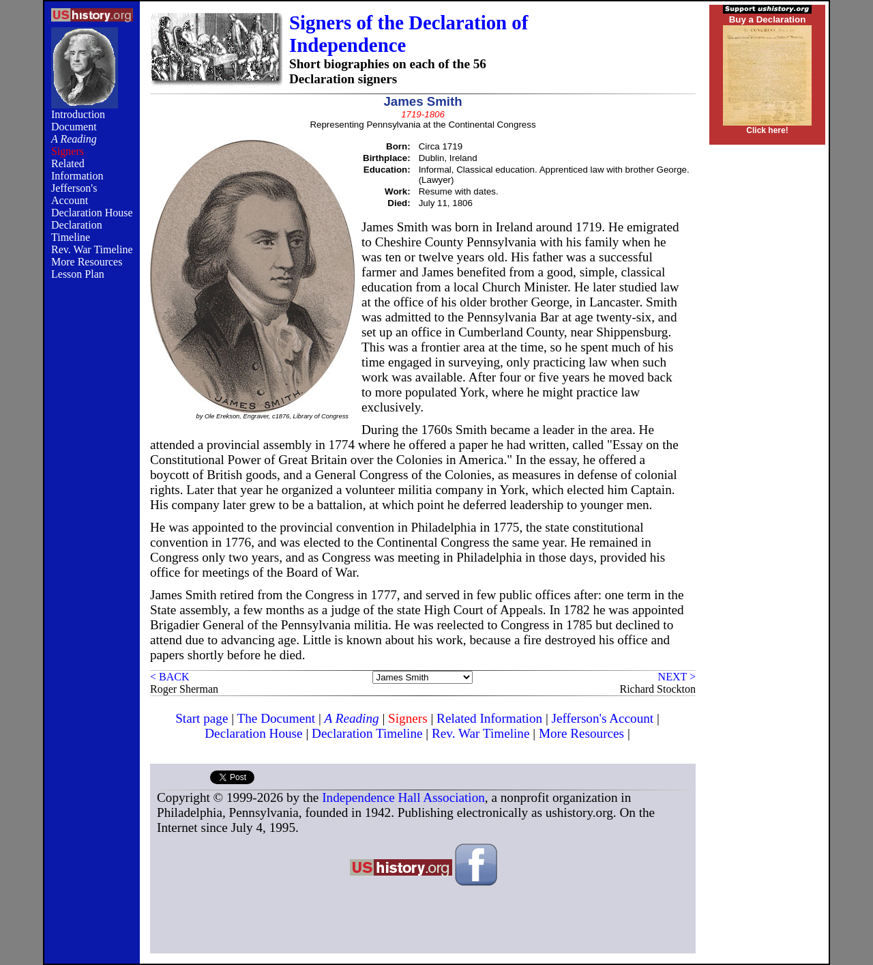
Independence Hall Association (403, 797)
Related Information (77, 170)
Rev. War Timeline (92, 249)
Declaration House (92, 212)
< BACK (169, 676)
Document (74, 126)
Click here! (767, 130)
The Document (276, 718)
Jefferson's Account (74, 194)
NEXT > (677, 676)
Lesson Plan (77, 274)
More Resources (86, 262)
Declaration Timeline (76, 231)
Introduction (78, 114)
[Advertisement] (92, 513)
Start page (201, 718)
